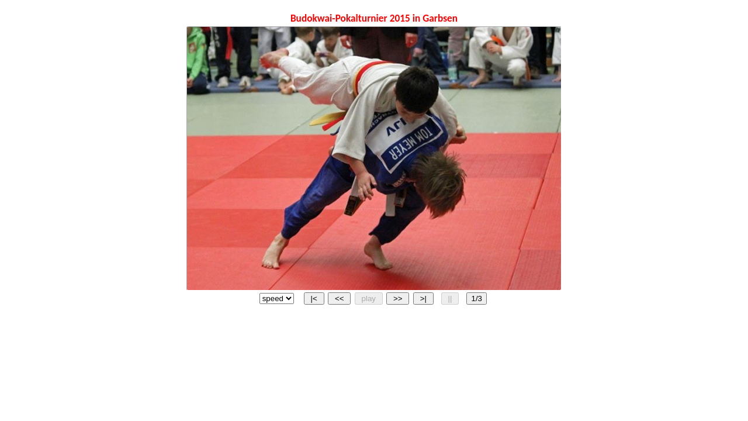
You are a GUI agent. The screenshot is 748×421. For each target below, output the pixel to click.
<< (339, 298)
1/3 (476, 298)
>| (423, 298)
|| (450, 298)
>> (397, 298)
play (368, 298)
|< (314, 298)
